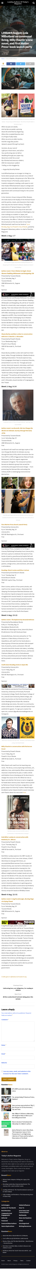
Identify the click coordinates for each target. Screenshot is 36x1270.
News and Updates (25, 1219)
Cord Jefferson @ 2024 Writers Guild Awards (15, 1240)
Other (21, 1222)
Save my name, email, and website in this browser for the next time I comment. (17, 1074)
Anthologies (5, 1206)
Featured (4, 1222)
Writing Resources (25, 1227)
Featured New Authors (11, 58)
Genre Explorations (7, 1227)
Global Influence (24, 1206)
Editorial (4, 1219)
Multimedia (22, 1216)
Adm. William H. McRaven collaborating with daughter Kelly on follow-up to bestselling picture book (23, 1117)
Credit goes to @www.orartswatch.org (13, 977)
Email (3, 1055)
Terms (21, 1262)
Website (4, 1064)
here (24, 792)
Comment (5, 1021)
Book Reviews (6, 1212)
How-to (21, 1209)
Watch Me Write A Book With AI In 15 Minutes (15, 1237)
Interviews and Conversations (24, 1213)
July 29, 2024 (4, 54)
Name (3, 1046)
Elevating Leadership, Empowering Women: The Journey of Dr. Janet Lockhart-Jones (16, 1186)
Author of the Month (8, 1209)
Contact (28, 1262)
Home (2, 58)
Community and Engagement (6, 1215)
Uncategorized (24, 1225)
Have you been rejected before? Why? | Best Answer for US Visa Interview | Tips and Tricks (23, 1109)
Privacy (15, 1262)
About (9, 1262)
